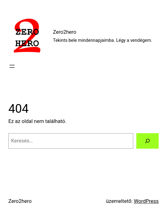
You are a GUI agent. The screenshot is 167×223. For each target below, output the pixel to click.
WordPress (146, 201)
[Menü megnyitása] (12, 66)
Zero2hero (64, 32)
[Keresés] (147, 141)
